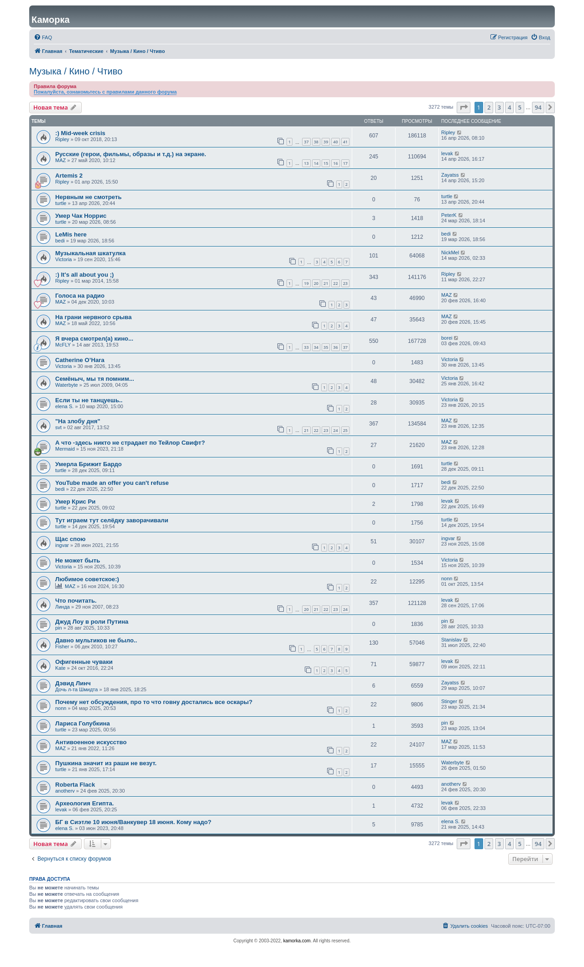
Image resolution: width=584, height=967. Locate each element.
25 (345, 430)
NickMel (450, 252)
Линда (62, 607)
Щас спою (70, 539)
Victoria (63, 259)
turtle (60, 203)
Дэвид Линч (73, 683)
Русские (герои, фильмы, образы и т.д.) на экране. (130, 154)
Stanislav (451, 639)
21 (325, 283)
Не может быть (77, 560)
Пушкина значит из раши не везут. (105, 763)
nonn (446, 578)
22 (335, 283)
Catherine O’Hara (79, 360)
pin (58, 628)
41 (345, 142)
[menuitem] (43, 37)
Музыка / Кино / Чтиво (75, 71)
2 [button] (488, 107)
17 (345, 163)
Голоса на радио (79, 295)
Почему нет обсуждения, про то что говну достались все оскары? (153, 702)
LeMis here (71, 234)
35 (325, 347)
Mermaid (65, 449)
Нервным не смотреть (88, 197)
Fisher (62, 646)
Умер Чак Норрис (80, 215)
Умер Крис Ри (75, 501)
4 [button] (509, 107)
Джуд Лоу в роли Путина (91, 621)
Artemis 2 (69, 175)
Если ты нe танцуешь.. (88, 400)
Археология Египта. (84, 803)
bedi (60, 240)
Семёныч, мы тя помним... (94, 378)
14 (316, 163)
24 (335, 430)
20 (316, 283)
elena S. (64, 406)
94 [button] (538, 107)
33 (306, 347)
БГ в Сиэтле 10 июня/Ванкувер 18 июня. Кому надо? (133, 822)
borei (446, 338)
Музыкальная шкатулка (90, 253)
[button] (463, 107)
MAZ (60, 160)
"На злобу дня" (77, 421)
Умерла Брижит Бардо (88, 464)
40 (335, 142)
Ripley (62, 139)
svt (58, 427)
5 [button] (519, 107)
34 (316, 347)
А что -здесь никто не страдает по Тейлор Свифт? (130, 442)
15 (325, 163)
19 (306, 283)
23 (345, 283)
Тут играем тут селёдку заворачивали (111, 520)
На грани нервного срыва (93, 317)
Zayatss (450, 175)
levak (447, 153)
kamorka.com (297, 940)
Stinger (449, 701)
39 (325, 142)
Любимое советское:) (87, 579)
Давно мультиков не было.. (96, 640)
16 (335, 163)
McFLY (63, 344)
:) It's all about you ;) (84, 274)
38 (316, 142)
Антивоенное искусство (91, 742)
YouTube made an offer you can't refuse (112, 482)
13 (306, 163)
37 (306, 142)
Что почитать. (76, 600)
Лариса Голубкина (82, 723)
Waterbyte (66, 385)
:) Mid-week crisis (80, 133)
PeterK (449, 215)
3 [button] (499, 107)
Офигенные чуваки (84, 661)
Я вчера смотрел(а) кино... (94, 338)
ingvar (62, 545)
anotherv (65, 791)
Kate (60, 668)
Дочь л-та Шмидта (76, 689)
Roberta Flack (75, 784)
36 (335, 347)
